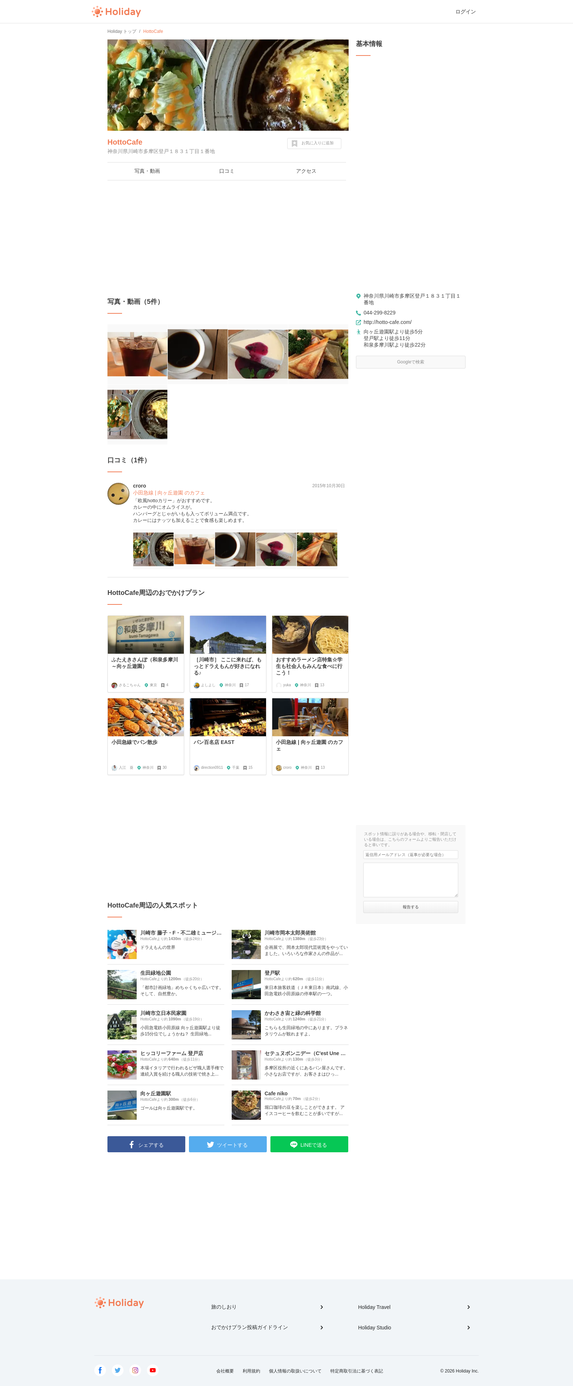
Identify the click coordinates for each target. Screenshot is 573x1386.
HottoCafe (125, 142)
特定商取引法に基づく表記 (356, 1371)
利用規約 (251, 1371)
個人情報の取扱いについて (295, 1371)
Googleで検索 (411, 361)
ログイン (465, 12)
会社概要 (225, 1371)
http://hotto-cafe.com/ (388, 322)
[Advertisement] (228, 239)
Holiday (116, 12)
